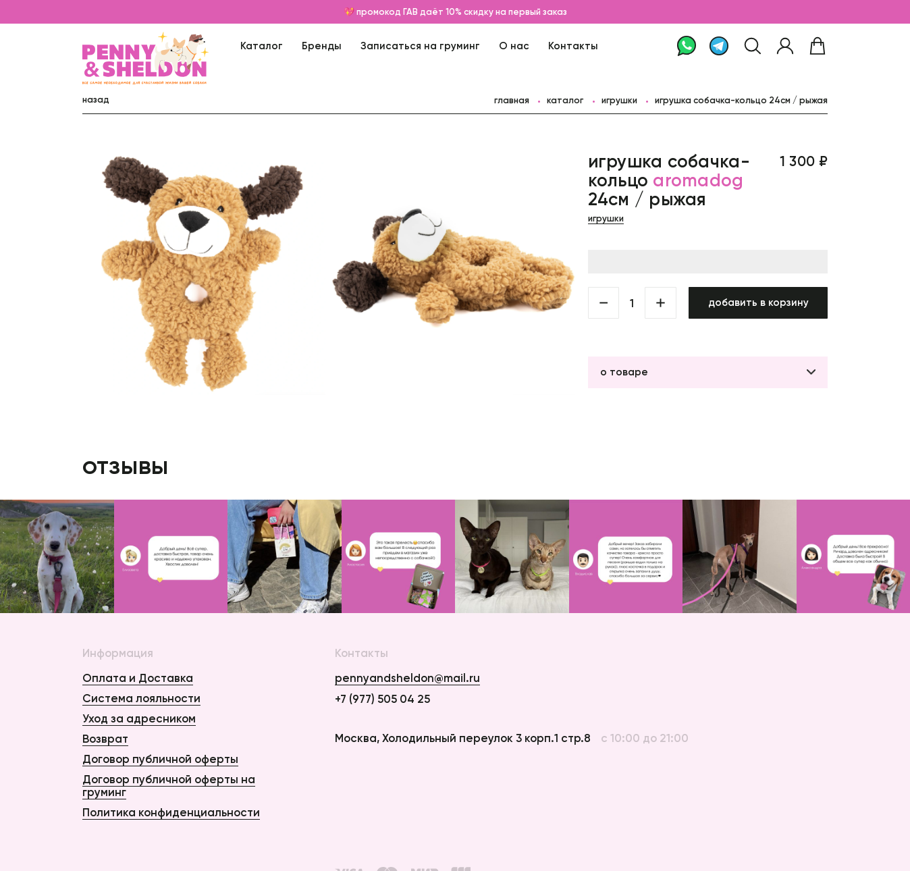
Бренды (322, 45)
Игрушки (619, 100)
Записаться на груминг (420, 45)
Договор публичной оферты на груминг (168, 785)
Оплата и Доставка (137, 678)
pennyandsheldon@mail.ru (407, 678)
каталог (565, 100)
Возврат (105, 738)
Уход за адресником (139, 718)
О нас (514, 45)
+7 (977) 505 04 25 (382, 699)
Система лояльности (141, 698)
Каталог (261, 45)
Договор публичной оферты (160, 759)
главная (511, 100)
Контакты (573, 45)
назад (95, 99)
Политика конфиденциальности (171, 812)
